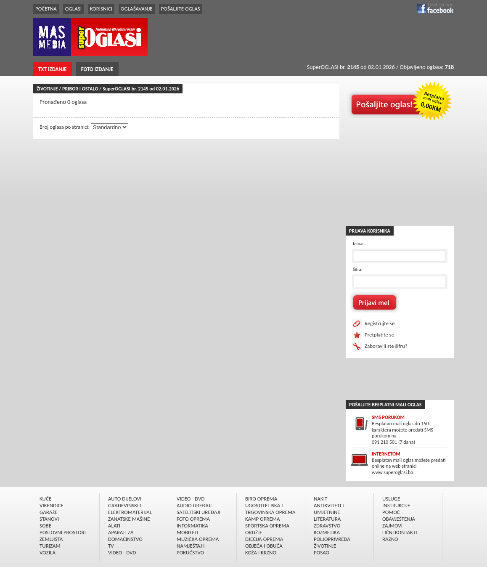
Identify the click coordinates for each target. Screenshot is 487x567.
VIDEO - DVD (122, 552)
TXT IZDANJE (52, 69)
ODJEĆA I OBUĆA (264, 546)
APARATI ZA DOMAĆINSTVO (125, 535)
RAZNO (390, 539)
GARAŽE (49, 512)
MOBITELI (188, 532)
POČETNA (46, 8)
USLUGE (391, 498)
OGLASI (73, 8)
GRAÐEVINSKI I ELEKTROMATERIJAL (130, 508)
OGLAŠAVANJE (137, 8)
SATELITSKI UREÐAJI (198, 512)
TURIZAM (50, 546)
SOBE (45, 525)
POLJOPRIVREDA (332, 539)
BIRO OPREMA (261, 498)
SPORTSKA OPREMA (267, 525)
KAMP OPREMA (262, 519)
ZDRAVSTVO (327, 525)
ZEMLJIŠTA (51, 539)
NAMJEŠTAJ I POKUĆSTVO (191, 549)
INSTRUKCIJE (396, 505)
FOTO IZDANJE (97, 69)
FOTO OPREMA (193, 519)
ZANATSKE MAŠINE (129, 519)
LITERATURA (327, 519)
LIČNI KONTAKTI (399, 532)
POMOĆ (391, 512)
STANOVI (49, 519)
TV (111, 546)
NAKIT (320, 498)
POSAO (321, 552)
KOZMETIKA (327, 532)
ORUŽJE (253, 532)
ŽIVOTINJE (325, 546)
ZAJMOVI (392, 525)
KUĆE (45, 498)
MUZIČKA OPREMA (198, 539)
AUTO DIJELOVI (124, 498)
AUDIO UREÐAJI (194, 505)
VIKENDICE (52, 505)
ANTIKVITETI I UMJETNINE (329, 508)
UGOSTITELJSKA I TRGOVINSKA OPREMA (270, 508)
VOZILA (48, 552)
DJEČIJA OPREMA (264, 539)
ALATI (114, 525)
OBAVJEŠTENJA (398, 519)
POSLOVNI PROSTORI (63, 532)
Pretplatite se (379, 334)
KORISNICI (101, 8)
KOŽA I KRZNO (260, 552)
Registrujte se (379, 323)
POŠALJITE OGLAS (180, 8)
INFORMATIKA (192, 525)
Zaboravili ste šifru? (386, 346)
